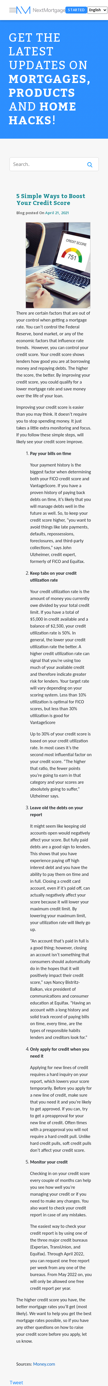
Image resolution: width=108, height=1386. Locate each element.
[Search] (50, 164)
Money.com (44, 1364)
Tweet (16, 1382)
